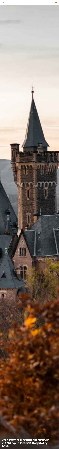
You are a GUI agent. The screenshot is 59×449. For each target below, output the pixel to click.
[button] (56, 2)
